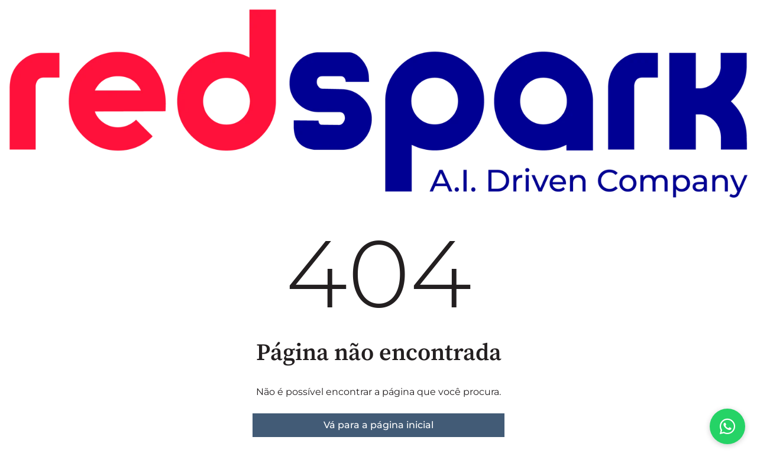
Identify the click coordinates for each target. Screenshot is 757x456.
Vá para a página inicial (378, 425)
